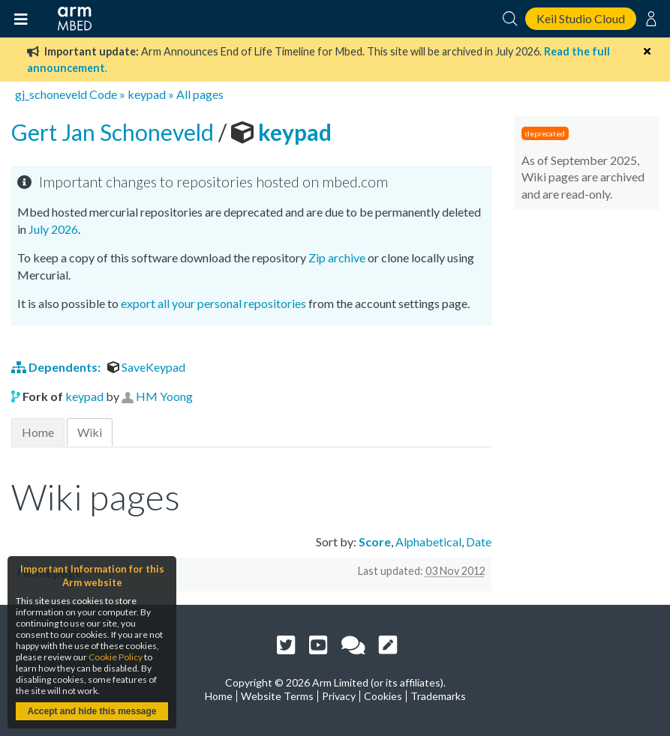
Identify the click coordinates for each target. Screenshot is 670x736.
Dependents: (57, 367)
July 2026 (53, 229)
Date (478, 541)
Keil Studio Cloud (580, 18)
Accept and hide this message (91, 711)
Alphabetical (428, 541)
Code (103, 94)
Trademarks (438, 696)
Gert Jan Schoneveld (114, 131)
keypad (147, 94)
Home (38, 432)
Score (375, 541)
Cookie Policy (116, 657)
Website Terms (277, 696)
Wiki (89, 432)
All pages (200, 94)
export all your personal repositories (213, 303)
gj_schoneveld (51, 94)
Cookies (383, 696)
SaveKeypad (146, 367)
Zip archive (336, 257)
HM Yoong (164, 396)
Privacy (339, 696)
